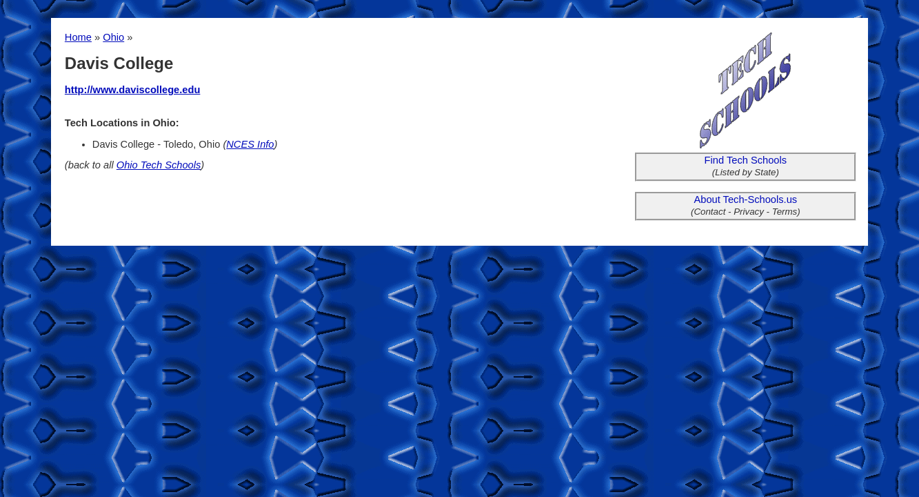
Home (78, 37)
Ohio (113, 37)
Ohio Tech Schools (159, 164)
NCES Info (250, 144)
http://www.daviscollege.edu (133, 89)
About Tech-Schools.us (746, 199)
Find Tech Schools (746, 160)
